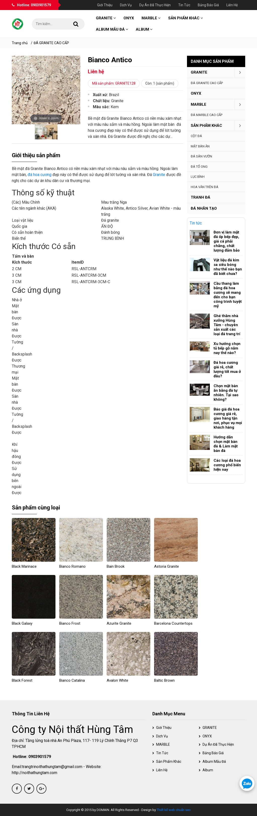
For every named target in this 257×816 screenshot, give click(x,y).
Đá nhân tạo (204, 208)
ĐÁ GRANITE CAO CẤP (51, 43)
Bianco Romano (72, 566)
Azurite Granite (119, 623)
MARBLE (151, 18)
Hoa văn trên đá (204, 187)
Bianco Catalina (72, 680)
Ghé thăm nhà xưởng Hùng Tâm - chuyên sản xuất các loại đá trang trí (227, 325)
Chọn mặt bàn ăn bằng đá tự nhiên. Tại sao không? (226, 393)
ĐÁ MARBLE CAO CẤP (206, 115)
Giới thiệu (104, 5)
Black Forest (22, 680)
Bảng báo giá (208, 5)
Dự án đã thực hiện (155, 5)
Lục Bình (198, 177)
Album (144, 29)
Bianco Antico (110, 60)
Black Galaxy (22, 623)
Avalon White (117, 680)
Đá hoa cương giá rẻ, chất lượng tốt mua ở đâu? (227, 369)
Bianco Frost (69, 623)
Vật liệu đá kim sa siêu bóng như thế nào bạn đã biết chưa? (228, 267)
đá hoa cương (39, 174)
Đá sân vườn (201, 156)
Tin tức (184, 5)
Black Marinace (24, 566)
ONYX (128, 18)
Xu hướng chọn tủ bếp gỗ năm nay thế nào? (227, 348)
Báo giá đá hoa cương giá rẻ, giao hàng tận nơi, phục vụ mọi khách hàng (228, 418)
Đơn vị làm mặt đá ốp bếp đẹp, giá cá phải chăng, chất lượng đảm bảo (227, 241)
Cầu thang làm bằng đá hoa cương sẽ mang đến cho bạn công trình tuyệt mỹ (228, 294)
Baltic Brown (164, 680)
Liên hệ (232, 5)
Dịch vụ (126, 5)
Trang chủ (20, 43)
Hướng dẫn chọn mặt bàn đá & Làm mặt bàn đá (226, 444)
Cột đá (196, 136)
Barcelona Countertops (173, 623)
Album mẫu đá (112, 29)
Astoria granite (166, 566)
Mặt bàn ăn (200, 146)
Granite (159, 174)
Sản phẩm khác (185, 18)
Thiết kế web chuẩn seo (174, 810)
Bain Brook (115, 566)
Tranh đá (200, 197)
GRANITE (106, 18)
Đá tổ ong (199, 166)
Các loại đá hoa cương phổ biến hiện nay (227, 465)
